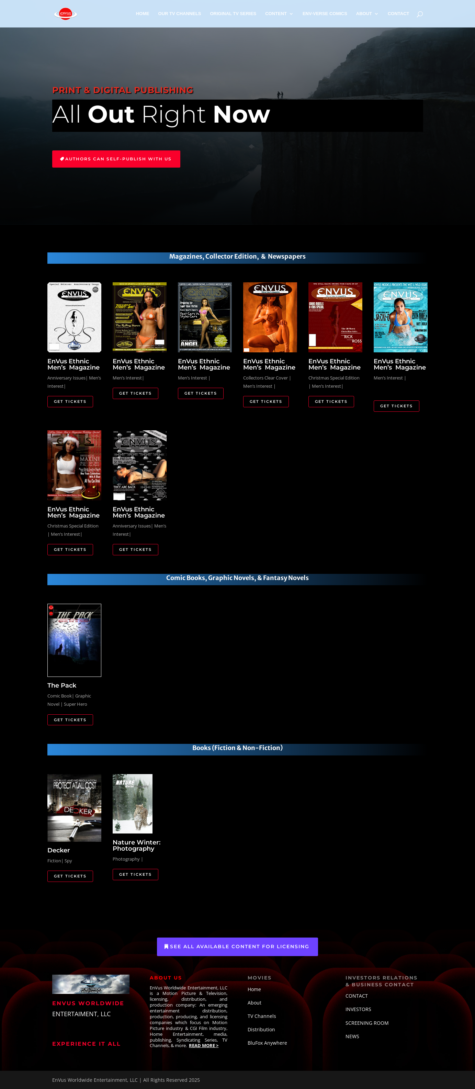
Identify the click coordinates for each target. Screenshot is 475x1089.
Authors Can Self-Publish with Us (118, 158)
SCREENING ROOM (367, 1023)
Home (254, 989)
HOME (142, 13)
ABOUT (364, 13)
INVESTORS (358, 1009)
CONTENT (276, 13)
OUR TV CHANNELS (179, 13)
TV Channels (262, 1016)
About (254, 1002)
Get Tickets (70, 401)
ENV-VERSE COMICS (325, 13)
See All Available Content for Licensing (239, 946)
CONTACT (398, 13)
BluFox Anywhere (267, 1043)
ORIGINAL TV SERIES (233, 13)
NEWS (352, 1036)
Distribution (261, 1029)
